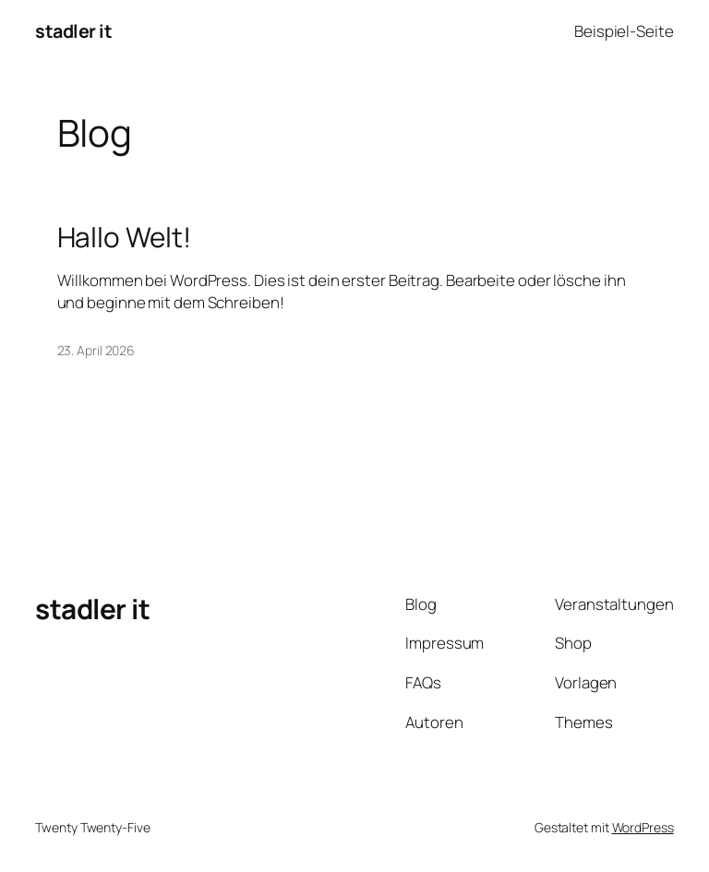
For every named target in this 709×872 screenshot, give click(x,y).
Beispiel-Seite (624, 31)
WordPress (643, 827)
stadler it (73, 30)
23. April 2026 (96, 350)
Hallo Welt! (124, 236)
